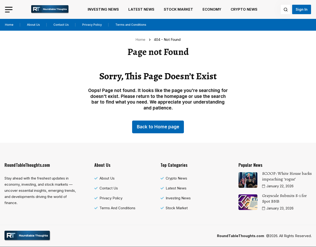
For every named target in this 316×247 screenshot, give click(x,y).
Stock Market (178, 9)
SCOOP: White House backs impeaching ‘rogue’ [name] (287, 176)
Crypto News (244, 9)
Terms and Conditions (130, 24)
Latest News (141, 9)
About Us (33, 24)
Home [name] (141, 39)
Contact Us (61, 24)
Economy (212, 9)
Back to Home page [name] (158, 127)
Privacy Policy (92, 24)
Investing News (103, 9)
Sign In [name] (301, 9)
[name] (50, 9)
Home (9, 24)
